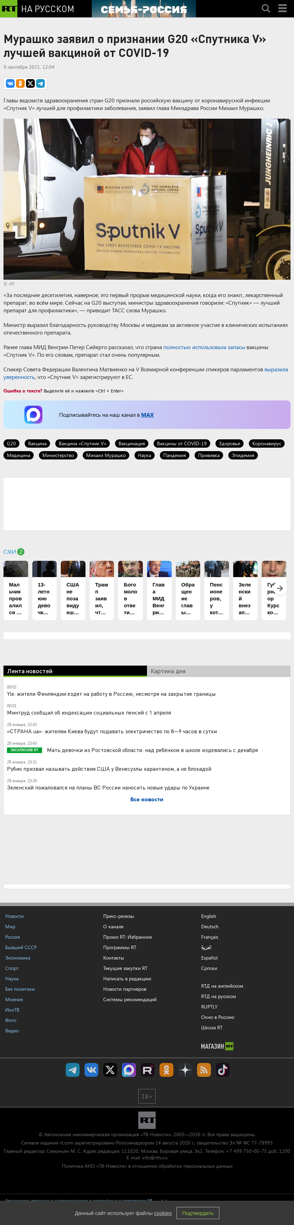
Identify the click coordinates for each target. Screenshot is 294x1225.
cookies (163, 1213)
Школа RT (211, 1027)
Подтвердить (197, 1213)
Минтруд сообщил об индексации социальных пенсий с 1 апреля (89, 712)
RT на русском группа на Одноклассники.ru (166, 1070)
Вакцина (37, 443)
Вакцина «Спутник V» (82, 443)
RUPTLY (209, 1006)
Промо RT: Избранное (127, 936)
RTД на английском (222, 985)
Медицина (18, 455)
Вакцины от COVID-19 (182, 443)
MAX (147, 414)
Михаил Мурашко (106, 455)
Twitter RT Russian (110, 1070)
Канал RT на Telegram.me (73, 1070)
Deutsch (210, 926)
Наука (144, 455)
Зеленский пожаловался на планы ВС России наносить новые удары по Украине (108, 787)
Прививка (209, 455)
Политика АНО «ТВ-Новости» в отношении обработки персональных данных (147, 1166)
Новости (14, 916)
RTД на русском (218, 996)
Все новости (146, 799)
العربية (206, 947)
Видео (12, 1030)
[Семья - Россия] (144, 8)
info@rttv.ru (155, 1157)
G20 (11, 443)
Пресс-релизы (118, 916)
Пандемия (174, 455)
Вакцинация (132, 443)
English (208, 916)
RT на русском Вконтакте (91, 1070)
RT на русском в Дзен (185, 1070)
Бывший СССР (21, 947)
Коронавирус (266, 443)
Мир (10, 926)
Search (266, 2)
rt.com (66, 1142)
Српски (209, 968)
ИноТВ (12, 1009)
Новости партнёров (124, 989)
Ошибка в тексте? (22, 391)
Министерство (58, 455)
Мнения (14, 999)
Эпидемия (243, 455)
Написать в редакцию (127, 978)
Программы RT (119, 947)
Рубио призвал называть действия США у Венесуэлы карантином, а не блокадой (109, 768)
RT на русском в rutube (148, 1070)
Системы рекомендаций (130, 999)
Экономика (17, 957)
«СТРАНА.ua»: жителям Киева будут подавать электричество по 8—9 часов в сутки (112, 731)
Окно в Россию (217, 1017)
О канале (113, 926)
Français (209, 937)
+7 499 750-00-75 (246, 1151)
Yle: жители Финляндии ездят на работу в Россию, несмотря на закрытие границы (111, 693)
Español (209, 958)
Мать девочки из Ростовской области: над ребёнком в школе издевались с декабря (152, 749)
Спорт (12, 968)
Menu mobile (283, 2)
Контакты (113, 957)
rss (204, 1070)
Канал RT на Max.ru (129, 1070)
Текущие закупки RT (125, 968)
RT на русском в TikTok (223, 1070)
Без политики (20, 989)
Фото (10, 1020)
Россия (12, 936)
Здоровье (229, 443)
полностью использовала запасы (204, 346)
